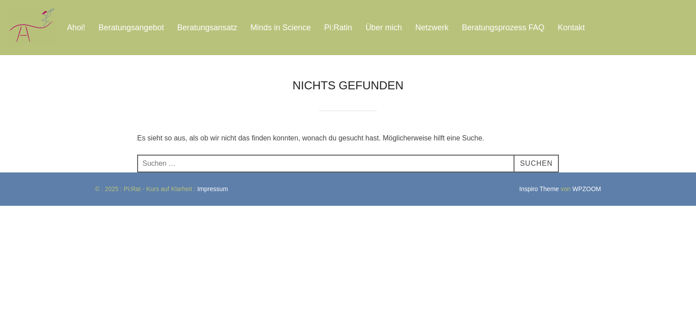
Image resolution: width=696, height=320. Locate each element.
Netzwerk (431, 27)
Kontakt (571, 27)
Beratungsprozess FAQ (503, 27)
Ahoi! (76, 27)
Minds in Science (280, 27)
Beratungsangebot (131, 27)
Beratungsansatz (207, 27)
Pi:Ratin (338, 27)
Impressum (214, 188)
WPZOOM (586, 188)
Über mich (383, 27)
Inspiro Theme (539, 188)
